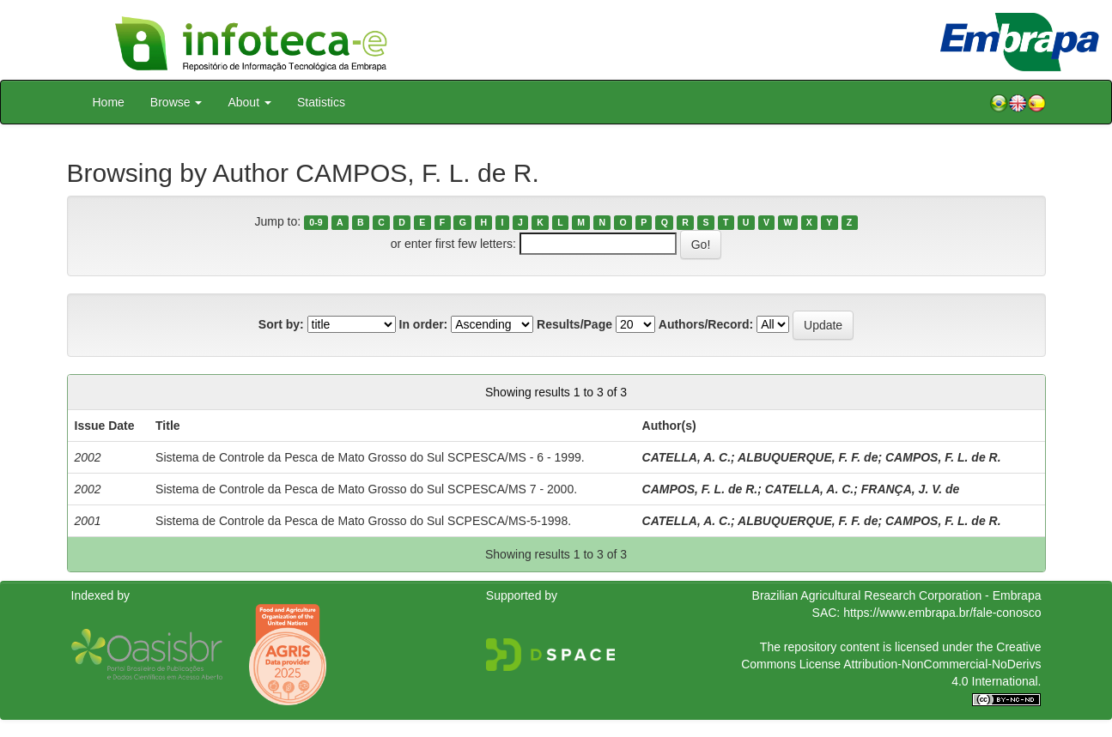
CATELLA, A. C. (686, 457)
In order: (423, 324)
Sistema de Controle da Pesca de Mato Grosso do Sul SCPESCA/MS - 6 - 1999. (370, 457)
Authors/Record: (706, 324)
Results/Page (574, 324)
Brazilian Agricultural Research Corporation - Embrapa (897, 595)
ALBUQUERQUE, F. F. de (808, 457)
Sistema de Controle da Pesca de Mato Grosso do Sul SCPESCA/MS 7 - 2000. (366, 489)
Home (109, 102)
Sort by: (281, 324)
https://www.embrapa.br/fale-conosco (942, 612)
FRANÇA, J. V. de (910, 489)
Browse (176, 102)
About (249, 102)
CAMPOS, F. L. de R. (943, 457)
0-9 (315, 222)
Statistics (321, 102)
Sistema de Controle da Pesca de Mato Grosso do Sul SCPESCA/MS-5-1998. (363, 521)
